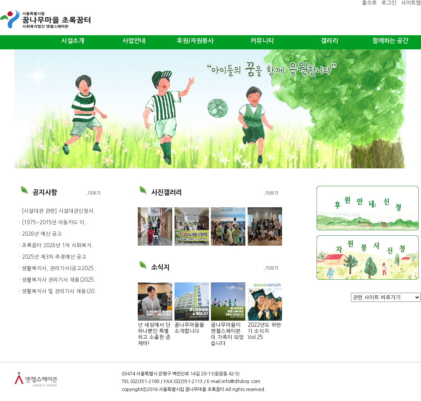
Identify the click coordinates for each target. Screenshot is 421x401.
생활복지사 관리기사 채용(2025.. (59, 279)
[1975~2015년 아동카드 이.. (54, 222)
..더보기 (93, 193)
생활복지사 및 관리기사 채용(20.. (59, 291)
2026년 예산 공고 (42, 233)
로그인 (389, 2)
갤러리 (329, 41)
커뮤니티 (262, 41)
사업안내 (133, 41)
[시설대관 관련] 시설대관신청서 (57, 211)
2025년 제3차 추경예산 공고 (54, 256)
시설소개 (72, 41)
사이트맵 (411, 2)
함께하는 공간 (390, 41)
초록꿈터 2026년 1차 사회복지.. (58, 245)
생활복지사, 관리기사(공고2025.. (59, 268)
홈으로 (369, 2)
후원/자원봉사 (195, 41)
